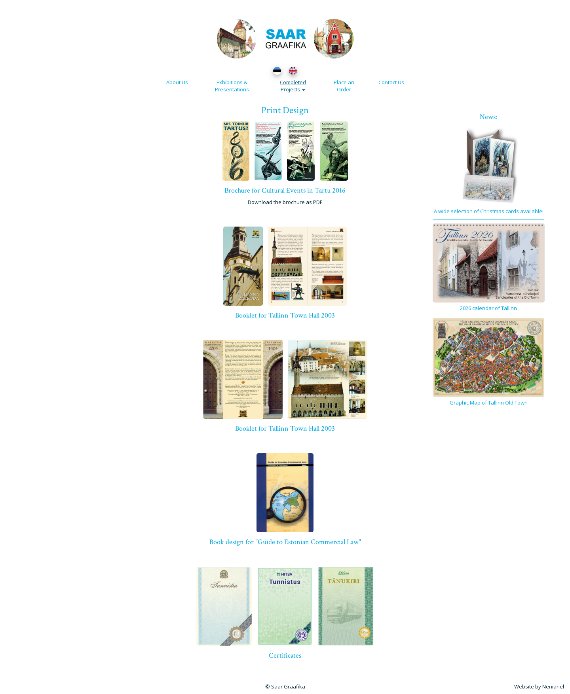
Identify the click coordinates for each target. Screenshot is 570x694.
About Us (177, 82)
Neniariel (553, 686)
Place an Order (344, 86)
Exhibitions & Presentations (232, 86)
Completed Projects (293, 86)
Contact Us (391, 82)
